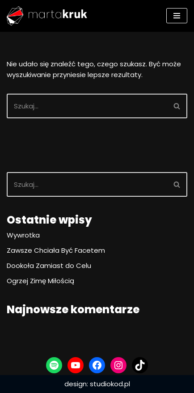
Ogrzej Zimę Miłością (40, 280)
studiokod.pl (110, 384)
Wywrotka (23, 235)
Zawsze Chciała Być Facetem (56, 250)
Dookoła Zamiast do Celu (49, 265)
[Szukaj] (87, 106)
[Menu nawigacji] (176, 15)
